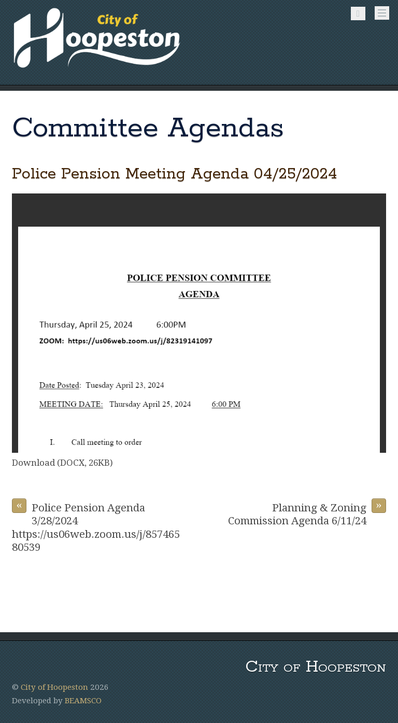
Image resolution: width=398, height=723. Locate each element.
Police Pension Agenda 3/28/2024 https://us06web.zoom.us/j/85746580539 (96, 525)
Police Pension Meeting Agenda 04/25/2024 (174, 174)
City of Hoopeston (54, 687)
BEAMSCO (83, 700)
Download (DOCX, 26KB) (62, 462)
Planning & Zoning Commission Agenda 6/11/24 (307, 512)
